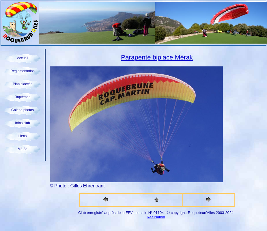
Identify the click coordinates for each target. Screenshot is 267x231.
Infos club (22, 123)
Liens (22, 136)
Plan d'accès (22, 84)
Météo (22, 149)
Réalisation (156, 217)
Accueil (22, 58)
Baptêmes (22, 97)
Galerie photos (22, 110)
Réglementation (22, 71)
